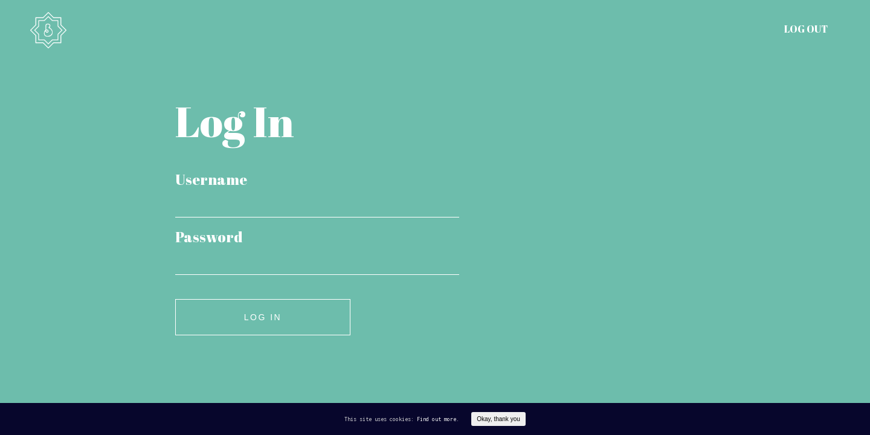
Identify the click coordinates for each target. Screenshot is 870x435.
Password (209, 237)
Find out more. (438, 419)
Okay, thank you (498, 419)
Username (211, 179)
